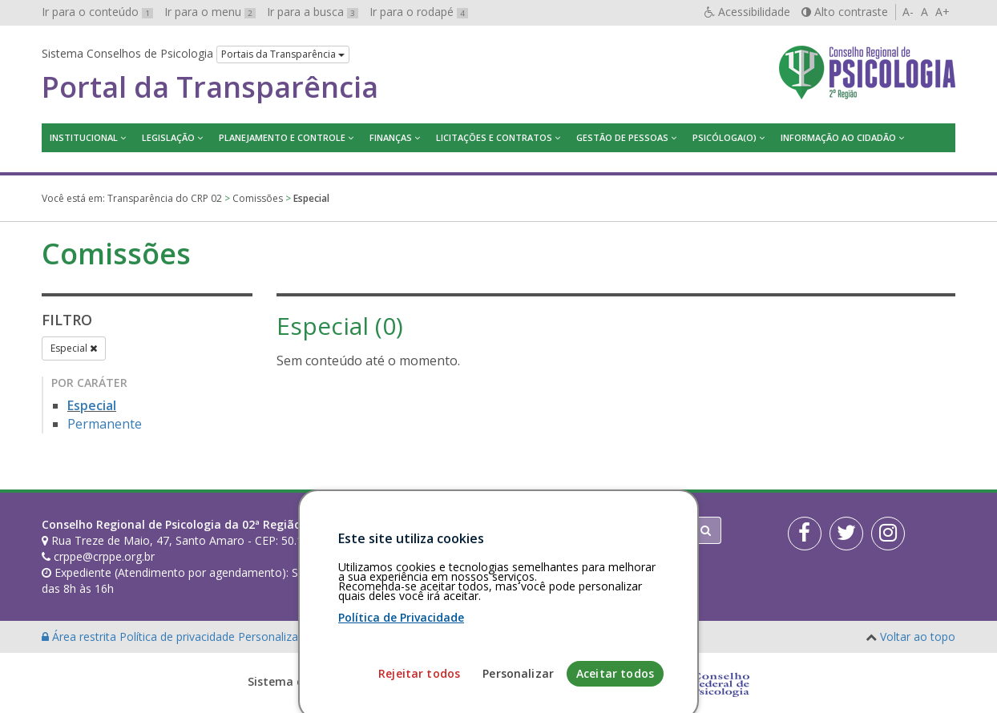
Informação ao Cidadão (838, 137)
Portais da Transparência (283, 54)
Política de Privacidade (401, 667)
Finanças (390, 137)
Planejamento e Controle (282, 137)
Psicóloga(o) (724, 137)
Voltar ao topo (917, 636)
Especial (73, 348)
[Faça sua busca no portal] (562, 530)
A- (908, 11)
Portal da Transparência (210, 87)
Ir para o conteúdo (97, 11)
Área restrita (80, 636)
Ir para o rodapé (418, 11)
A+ (942, 11)
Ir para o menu (210, 11)
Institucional (84, 137)
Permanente (104, 424)
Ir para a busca (312, 11)
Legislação (168, 137)
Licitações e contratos (494, 137)
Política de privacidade (178, 636)
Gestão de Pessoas (622, 137)
